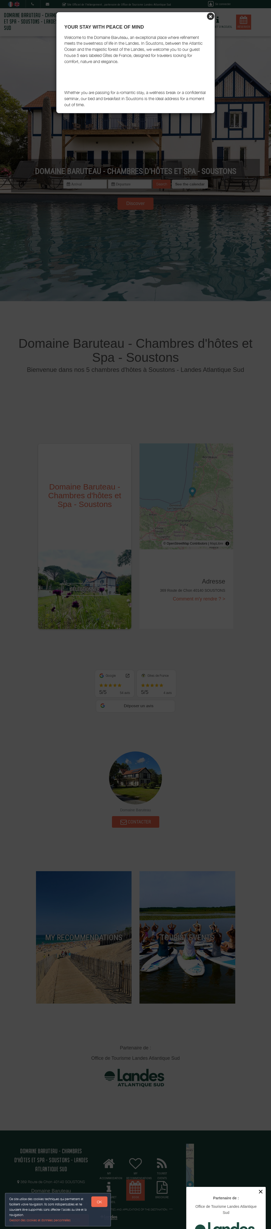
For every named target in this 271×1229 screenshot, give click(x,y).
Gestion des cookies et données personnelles (40, 1220)
